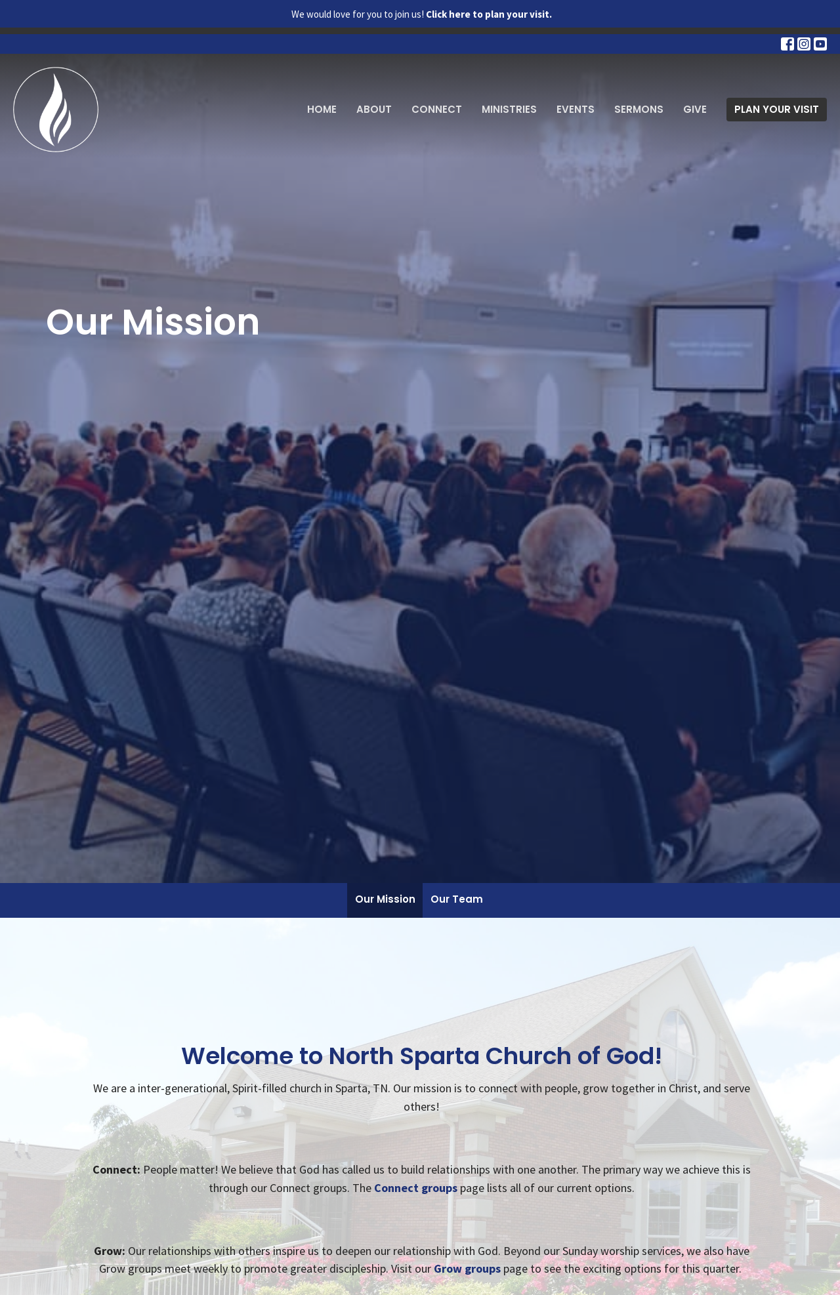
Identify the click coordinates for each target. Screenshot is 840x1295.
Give (695, 109)
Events (575, 109)
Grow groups (467, 1268)
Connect (436, 109)
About (374, 109)
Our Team (456, 899)
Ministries (509, 109)
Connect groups (415, 1187)
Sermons (638, 109)
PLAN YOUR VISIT (776, 109)
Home (322, 109)
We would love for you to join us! (421, 14)
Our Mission (385, 899)
